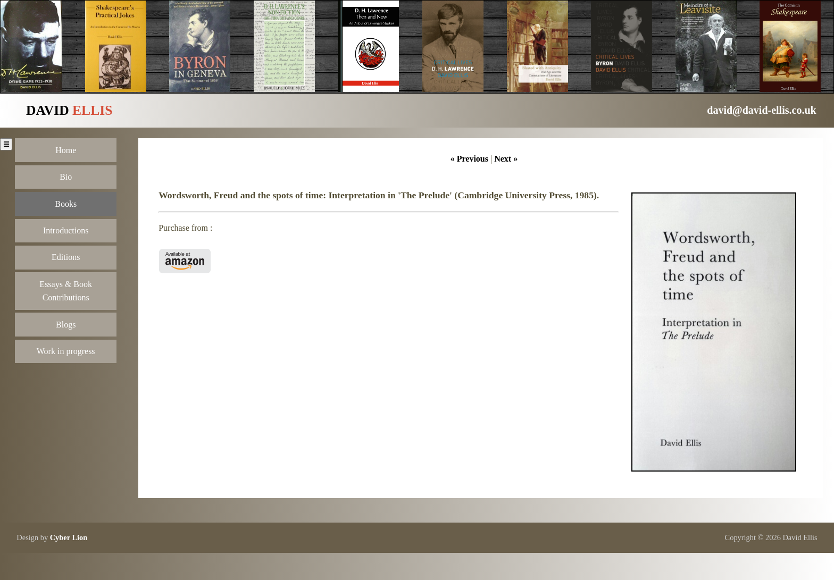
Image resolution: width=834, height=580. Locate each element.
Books (66, 203)
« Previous (469, 158)
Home (65, 150)
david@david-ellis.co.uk (761, 110)
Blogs (66, 324)
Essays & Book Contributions (65, 291)
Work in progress (66, 351)
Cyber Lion (69, 537)
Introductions (65, 230)
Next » (506, 158)
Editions (66, 257)
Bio (66, 176)
